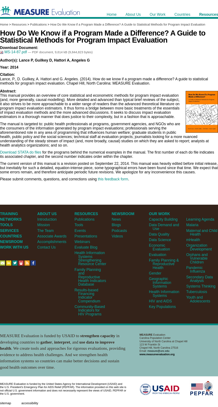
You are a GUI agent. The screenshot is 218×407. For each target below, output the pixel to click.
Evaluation (157, 255)
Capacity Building (163, 219)
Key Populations (162, 307)
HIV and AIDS (160, 301)
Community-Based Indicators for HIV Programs (90, 310)
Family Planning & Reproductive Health (164, 264)
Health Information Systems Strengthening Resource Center (90, 258)
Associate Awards (51, 236)
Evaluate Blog (86, 247)
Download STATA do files (20, 152)
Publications (38, 24)
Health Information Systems (164, 294)
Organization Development (199, 247)
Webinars (82, 242)
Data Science (160, 240)
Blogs (116, 225)
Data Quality (159, 234)
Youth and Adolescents (198, 299)
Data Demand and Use (164, 227)
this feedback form (113, 179)
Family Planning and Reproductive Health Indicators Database (90, 277)
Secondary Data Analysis (199, 279)
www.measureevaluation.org (157, 354)
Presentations (86, 236)
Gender (155, 273)
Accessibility (29, 403)
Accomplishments (51, 242)
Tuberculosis (196, 292)
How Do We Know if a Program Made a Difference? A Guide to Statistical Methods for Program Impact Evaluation (127, 24)
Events (80, 231)
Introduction (47, 219)
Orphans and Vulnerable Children (197, 258)
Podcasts (119, 231)
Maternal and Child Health (201, 232)
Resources (19, 24)
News (116, 219)
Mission (43, 225)
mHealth (193, 240)
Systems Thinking (200, 286)
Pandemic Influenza (195, 269)
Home (4, 24)
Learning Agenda (200, 219)
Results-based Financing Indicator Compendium (87, 295)
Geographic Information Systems (160, 282)
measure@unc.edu (158, 350)
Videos (117, 236)
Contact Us (46, 247)
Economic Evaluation (159, 247)
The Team (45, 231)
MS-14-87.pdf (14, 52)
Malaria (192, 225)
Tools (79, 225)
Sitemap (5, 403)
